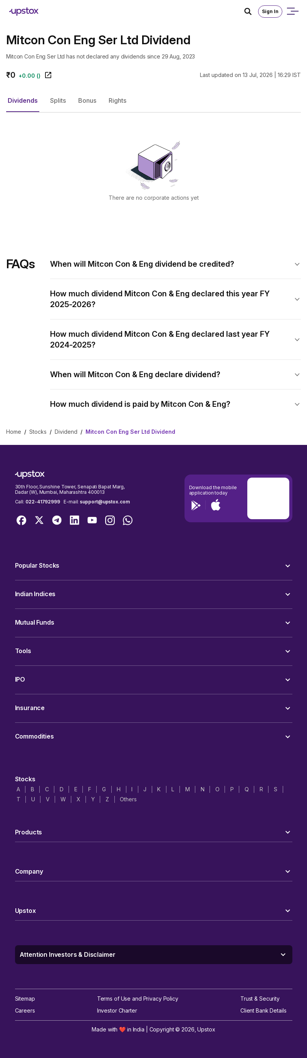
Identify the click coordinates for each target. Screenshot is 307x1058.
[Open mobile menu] (292, 11)
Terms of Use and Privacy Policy (137, 998)
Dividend (66, 431)
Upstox (206, 1029)
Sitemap (25, 998)
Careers (25, 1010)
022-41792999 (42, 502)
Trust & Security (260, 998)
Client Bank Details (263, 1010)
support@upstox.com (104, 502)
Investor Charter (117, 1010)
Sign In (270, 11)
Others (128, 799)
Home (13, 431)
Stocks (38, 431)
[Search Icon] (251, 11)
